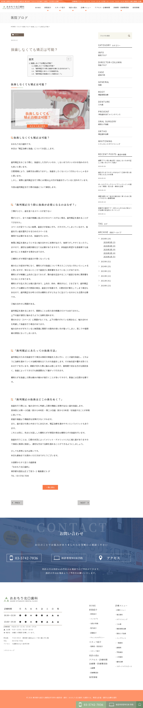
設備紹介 (93, 633)
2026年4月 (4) (109, 246)
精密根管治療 (121, 629)
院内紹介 (93, 628)
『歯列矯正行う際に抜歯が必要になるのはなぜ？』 (52, 68)
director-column (115, 63)
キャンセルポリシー (97, 637)
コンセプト (94, 619)
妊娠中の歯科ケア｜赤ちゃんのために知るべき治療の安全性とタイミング (115, 209)
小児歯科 (119, 657)
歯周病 (118, 647)
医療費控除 (94, 672)
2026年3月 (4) (109, 249)
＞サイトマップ (9, 650)
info (17, 34)
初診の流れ (94, 655)
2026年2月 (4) (109, 253)
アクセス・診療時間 (98, 659)
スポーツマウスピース (124, 666)
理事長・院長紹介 (96, 646)
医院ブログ (26, 26)
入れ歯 (118, 624)
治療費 (92, 668)
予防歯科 (119, 652)
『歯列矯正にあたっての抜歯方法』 (46, 71)
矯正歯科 (119, 614)
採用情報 (93, 677)
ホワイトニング (121, 619)
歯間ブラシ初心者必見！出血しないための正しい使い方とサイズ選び (115, 161)
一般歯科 (119, 643)
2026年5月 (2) (109, 242)
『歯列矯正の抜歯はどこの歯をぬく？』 (48, 74)
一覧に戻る (50, 487)
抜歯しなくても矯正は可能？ (42, 63)
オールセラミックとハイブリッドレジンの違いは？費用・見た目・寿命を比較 (115, 185)
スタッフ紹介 (95, 651)
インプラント (121, 638)
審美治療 (119, 662)
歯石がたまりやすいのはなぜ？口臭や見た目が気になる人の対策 (115, 173)
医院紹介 (93, 614)
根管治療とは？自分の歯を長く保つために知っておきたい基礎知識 (115, 197)
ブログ (19, 26)
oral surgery (115, 122)
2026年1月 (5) (109, 256)
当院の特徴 (94, 623)
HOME (13, 26)
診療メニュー (121, 610)
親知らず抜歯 (121, 633)
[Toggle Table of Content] (68, 59)
